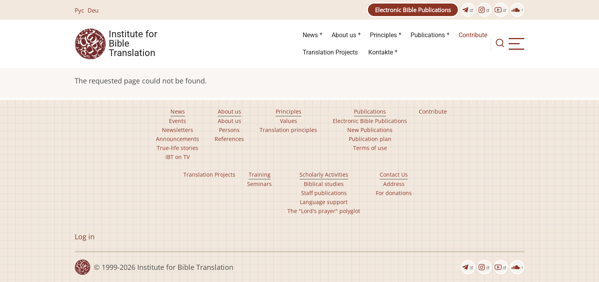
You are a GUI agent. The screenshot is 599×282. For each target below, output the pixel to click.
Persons (229, 130)
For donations (394, 193)
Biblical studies (324, 184)
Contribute (473, 35)
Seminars (259, 184)
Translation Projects (330, 52)
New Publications (370, 130)
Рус (79, 10)
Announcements (177, 139)
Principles (383, 35)
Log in (85, 236)
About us (344, 35)
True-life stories (177, 148)
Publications (428, 35)
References (229, 139)
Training (260, 174)
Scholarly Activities (324, 174)
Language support (324, 202)
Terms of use (370, 148)
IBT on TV (177, 157)
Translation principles (288, 130)
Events (177, 121)
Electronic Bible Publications (413, 10)
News (310, 35)
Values (288, 121)
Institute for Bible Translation (133, 44)
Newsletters (177, 130)
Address (394, 184)
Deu (93, 10)
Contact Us (394, 174)
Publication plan (370, 139)
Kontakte (380, 52)
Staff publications (324, 193)
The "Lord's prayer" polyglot (323, 211)
